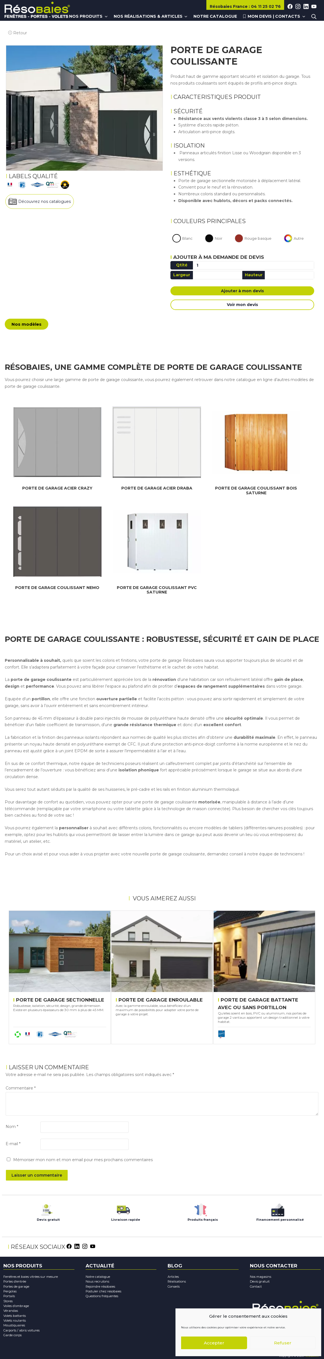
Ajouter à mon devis (242, 291)
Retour (15, 28)
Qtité (182, 265)
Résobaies (229, 6)
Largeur (181, 275)
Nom (12, 1126)
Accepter (214, 1343)
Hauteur (254, 275)
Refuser (282, 1343)
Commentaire (21, 1087)
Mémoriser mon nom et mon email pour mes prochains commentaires (83, 1159)
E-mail (13, 1143)
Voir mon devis (242, 305)
